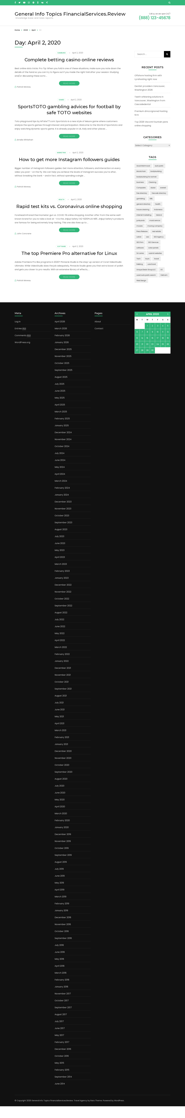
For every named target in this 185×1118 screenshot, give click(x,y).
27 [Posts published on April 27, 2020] (137, 362)
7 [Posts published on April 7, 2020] (142, 343)
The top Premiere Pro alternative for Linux (69, 265)
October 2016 (62, 1067)
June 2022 (60, 638)
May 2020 (60, 811)
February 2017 (62, 1053)
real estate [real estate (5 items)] (156, 231)
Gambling (61, 53)
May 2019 (59, 894)
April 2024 (60, 485)
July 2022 (59, 631)
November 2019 (63, 852)
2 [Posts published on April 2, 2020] (152, 337)
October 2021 (62, 693)
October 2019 (62, 859)
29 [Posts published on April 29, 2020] (147, 362)
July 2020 (59, 797)
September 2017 (63, 1019)
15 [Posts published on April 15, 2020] (147, 349)
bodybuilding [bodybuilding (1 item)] (156, 171)
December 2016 (63, 1060)
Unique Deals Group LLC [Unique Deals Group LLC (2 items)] (146, 269)
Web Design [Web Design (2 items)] (141, 280)
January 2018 (61, 998)
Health (61, 205)
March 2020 (61, 825)
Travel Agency (80, 1112)
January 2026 (62, 354)
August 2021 (61, 707)
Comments (23, 347)
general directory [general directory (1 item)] (143, 204)
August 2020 (61, 790)
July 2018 (59, 956)
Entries (20, 340)
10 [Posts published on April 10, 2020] (157, 343)
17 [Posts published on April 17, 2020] (157, 349)
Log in (18, 333)
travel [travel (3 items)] (156, 259)
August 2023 (61, 541)
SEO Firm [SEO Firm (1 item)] (140, 242)
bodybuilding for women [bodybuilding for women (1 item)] (147, 177)
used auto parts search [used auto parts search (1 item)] (146, 275)
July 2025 (59, 395)
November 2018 (63, 936)
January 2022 (62, 672)
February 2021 (62, 749)
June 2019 (60, 887)
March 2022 (61, 658)
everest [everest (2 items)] (163, 188)
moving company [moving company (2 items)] (154, 226)
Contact (99, 340)
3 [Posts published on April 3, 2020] (157, 337)
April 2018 (59, 977)
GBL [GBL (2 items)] (151, 198)
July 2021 (59, 714)
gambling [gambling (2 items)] (141, 198)
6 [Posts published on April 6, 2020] (137, 343)
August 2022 (61, 624)
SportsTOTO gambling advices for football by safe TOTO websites (69, 109)
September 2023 (63, 534)
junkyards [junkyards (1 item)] (141, 220)
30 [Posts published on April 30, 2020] (152, 362)
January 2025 (62, 437)
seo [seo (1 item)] (147, 237)
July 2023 (59, 548)
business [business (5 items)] (140, 182)
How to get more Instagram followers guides (69, 162)
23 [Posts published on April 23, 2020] (152, 356)
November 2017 (63, 1005)
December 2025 (63, 361)
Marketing (61, 152)
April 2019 (59, 901)
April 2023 (60, 568)
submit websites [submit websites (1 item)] (155, 253)
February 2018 (62, 991)
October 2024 (62, 458)
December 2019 (63, 846)
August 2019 (61, 873)
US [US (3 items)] (161, 269)
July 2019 (59, 880)
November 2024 (63, 451)
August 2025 (61, 388)
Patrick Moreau (24, 87)
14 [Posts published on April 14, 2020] (142, 349)
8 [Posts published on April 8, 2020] (147, 343)
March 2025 (61, 423)
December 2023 (63, 513)
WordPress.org (22, 354)
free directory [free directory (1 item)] (142, 193)
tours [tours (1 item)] (147, 259)
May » (167, 326)
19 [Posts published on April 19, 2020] (168, 349)
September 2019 (63, 866)
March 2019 (60, 908)
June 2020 (60, 804)
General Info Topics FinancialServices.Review (70, 14)
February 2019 (62, 915)
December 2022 (63, 596)
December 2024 (63, 444)
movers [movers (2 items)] (140, 226)
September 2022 (63, 617)
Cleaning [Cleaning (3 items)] (152, 182)
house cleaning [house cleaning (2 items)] (143, 209)
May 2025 (60, 409)
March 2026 (61, 340)
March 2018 (60, 984)
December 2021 (63, 679)
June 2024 (60, 471)
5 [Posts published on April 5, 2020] (167, 337)
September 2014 (63, 1088)
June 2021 (60, 721)
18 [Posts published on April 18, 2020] (163, 349)
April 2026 (60, 333)
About (98, 333)
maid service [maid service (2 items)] (154, 220)
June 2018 (60, 963)
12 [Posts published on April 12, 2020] (168, 343)
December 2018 (63, 929)
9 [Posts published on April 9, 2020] (152, 343)
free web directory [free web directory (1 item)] (159, 193)
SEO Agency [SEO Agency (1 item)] (159, 237)
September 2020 (63, 783)
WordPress (119, 1112)
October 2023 (62, 527)
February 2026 (62, 347)
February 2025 (62, 430)
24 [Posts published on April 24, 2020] (157, 356)
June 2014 (60, 1095)
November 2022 (63, 603)
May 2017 (59, 1046)
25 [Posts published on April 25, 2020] (163, 356)
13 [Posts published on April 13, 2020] (137, 349)
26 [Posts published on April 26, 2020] (168, 356)
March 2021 (60, 742)
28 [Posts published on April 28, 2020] (142, 362)
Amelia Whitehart (25, 139)
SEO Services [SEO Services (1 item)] (153, 242)
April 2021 (59, 735)
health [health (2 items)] (157, 204)
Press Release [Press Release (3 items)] (142, 231)
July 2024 (59, 464)
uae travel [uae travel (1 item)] (152, 264)
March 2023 (61, 575)
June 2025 (60, 402)
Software (61, 258)
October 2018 (62, 943)
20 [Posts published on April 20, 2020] (137, 356)
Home (17, 30)
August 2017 (61, 1026)
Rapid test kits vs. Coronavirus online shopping (69, 215)
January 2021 (61, 755)
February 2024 (62, 499)
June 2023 (60, 555)
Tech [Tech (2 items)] (139, 259)
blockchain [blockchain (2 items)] (141, 171)
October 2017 (62, 1012)
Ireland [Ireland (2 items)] (159, 215)
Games (61, 100)
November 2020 (63, 769)
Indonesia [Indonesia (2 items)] (158, 209)
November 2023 (63, 520)
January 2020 (62, 839)
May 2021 (59, 728)
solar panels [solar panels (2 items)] (153, 248)
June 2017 (60, 1040)
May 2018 (59, 970)
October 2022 (62, 610)
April (34, 30)
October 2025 (62, 374)
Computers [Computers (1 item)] (141, 188)
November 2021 (63, 686)
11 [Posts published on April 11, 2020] (162, 343)
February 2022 (62, 665)
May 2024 (60, 478)
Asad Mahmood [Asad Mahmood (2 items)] (143, 166)
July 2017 (59, 1033)
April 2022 (60, 652)
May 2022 (59, 645)
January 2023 (62, 589)
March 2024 (61, 492)
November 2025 (63, 367)
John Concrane (24, 245)
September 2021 (63, 700)
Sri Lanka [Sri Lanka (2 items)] (140, 253)
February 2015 (62, 1081)
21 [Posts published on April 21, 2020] (142, 356)
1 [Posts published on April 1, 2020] (147, 337)
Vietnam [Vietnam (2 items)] (163, 275)
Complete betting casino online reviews (69, 59)
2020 (25, 30)
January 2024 (62, 506)
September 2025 (63, 381)
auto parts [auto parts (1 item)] (159, 166)
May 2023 (59, 561)
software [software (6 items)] (140, 248)
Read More (69, 83)
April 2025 (60, 416)
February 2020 (62, 832)
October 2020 (62, 776)
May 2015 (59, 1074)
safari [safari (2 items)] (139, 237)
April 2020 (60, 818)
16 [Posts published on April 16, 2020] (152, 349)
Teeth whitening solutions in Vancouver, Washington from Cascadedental (150, 100)
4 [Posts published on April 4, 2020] (162, 337)
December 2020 (63, 762)
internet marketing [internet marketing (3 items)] (144, 215)
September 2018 (63, 949)
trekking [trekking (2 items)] (140, 264)
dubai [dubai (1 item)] (153, 188)
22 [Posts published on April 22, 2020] (147, 356)
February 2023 (62, 582)
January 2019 (61, 922)
